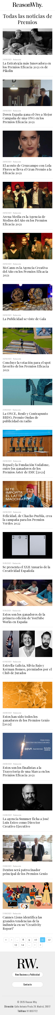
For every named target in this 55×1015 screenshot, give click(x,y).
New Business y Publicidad (27, 974)
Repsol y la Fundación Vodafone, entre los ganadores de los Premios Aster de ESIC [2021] (26, 468)
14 (22, 944)
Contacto (27, 984)
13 (16, 944)
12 (49, 939)
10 (35, 939)
